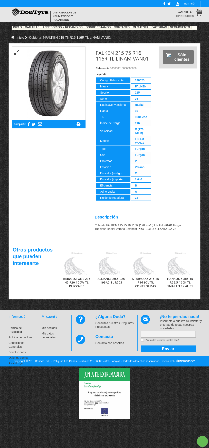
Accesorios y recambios (62, 27)
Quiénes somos (18, 357)
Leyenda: (101, 74)
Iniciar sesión (189, 3)
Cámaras (32, 27)
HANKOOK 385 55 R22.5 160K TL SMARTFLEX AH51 (180, 282)
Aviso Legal (16, 363)
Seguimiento (180, 27)
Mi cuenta (49, 316)
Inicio (17, 27)
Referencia (102, 68)
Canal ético (16, 368)
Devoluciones (17, 352)
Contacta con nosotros (109, 343)
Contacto (122, 27)
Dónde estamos (98, 27)
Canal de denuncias (21, 374)
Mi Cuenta (140, 27)
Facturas (159, 27)
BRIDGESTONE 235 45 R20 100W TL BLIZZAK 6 (76, 282)
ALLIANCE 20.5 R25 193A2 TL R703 (111, 280)
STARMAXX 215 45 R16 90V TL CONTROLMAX (145, 282)
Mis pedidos (49, 328)
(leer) (176, 340)
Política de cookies (20, 337)
